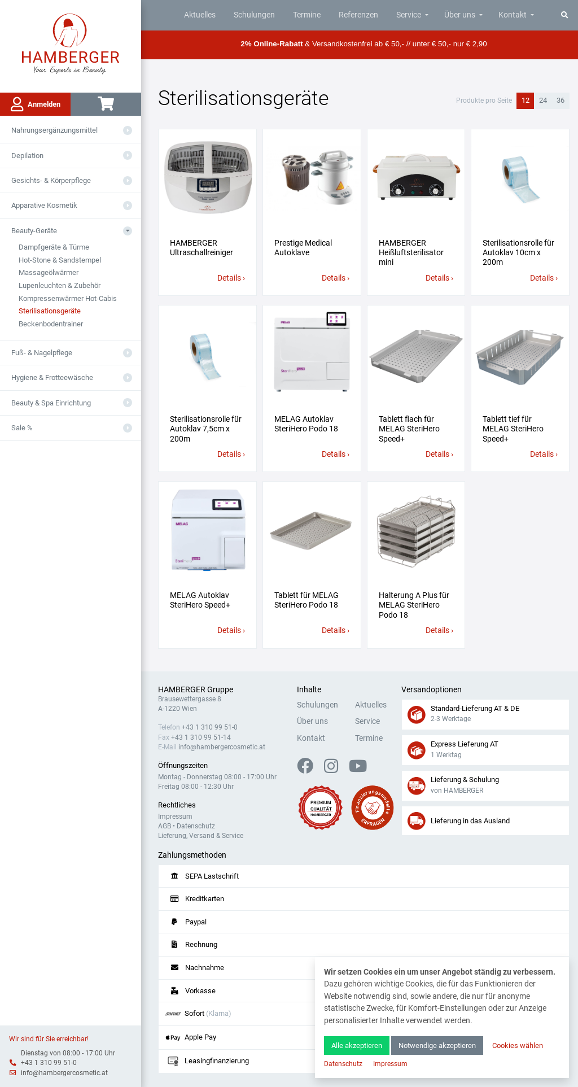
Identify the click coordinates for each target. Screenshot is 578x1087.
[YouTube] (358, 769)
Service (408, 15)
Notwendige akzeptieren (437, 1045)
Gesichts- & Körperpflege (51, 180)
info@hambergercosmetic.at (64, 1073)
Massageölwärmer (48, 272)
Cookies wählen (517, 1045)
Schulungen (254, 15)
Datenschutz (196, 826)
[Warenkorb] (106, 104)
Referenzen (358, 15)
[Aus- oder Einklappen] (127, 130)
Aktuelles (200, 15)
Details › (231, 278)
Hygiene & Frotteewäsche (52, 377)
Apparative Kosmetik (44, 205)
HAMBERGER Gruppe (195, 690)
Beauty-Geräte (34, 230)
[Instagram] (335, 769)
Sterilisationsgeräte (50, 311)
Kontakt (512, 15)
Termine (307, 15)
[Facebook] (309, 769)
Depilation (27, 155)
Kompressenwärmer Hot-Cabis (68, 298)
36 (560, 100)
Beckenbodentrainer (51, 324)
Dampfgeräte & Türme (54, 247)
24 (543, 100)
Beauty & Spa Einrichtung (51, 403)
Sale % (22, 428)
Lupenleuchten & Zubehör (59, 285)
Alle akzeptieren (356, 1045)
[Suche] (565, 15)
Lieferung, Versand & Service (200, 836)
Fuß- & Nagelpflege (41, 352)
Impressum (175, 816)
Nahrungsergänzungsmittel (54, 130)
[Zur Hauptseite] (71, 43)
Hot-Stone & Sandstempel (60, 260)
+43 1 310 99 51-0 (49, 1063)
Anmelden (35, 104)
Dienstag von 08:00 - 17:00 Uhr (68, 1053)
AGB (164, 826)
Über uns (459, 15)
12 (525, 100)
